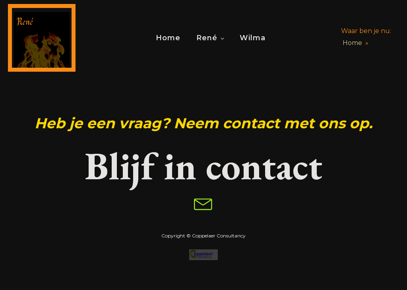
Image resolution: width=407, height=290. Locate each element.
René (206, 37)
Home (168, 37)
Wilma (253, 37)
